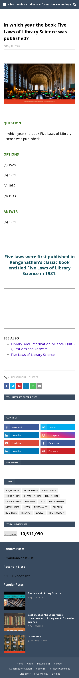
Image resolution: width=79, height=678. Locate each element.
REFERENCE (11, 512)
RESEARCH (26, 512)
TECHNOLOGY (56, 512)
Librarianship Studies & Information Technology (39, 4)
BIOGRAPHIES (31, 490)
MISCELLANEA (12, 507)
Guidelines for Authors (20, 668)
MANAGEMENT (56, 501)
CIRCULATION (12, 496)
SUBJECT (40, 512)
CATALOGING (49, 490)
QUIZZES (33, 377)
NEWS (27, 507)
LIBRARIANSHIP (19, 377)
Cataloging (34, 636)
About (30, 663)
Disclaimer (25, 673)
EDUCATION (51, 496)
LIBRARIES (30, 501)
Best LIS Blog (43, 663)
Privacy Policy (41, 673)
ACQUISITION (12, 490)
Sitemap (56, 673)
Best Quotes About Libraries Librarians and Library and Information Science (51, 618)
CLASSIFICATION (32, 496)
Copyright (41, 668)
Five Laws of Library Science (33, 354)
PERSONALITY (41, 507)
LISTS (42, 501)
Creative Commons (60, 668)
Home (20, 663)
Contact (58, 663)
